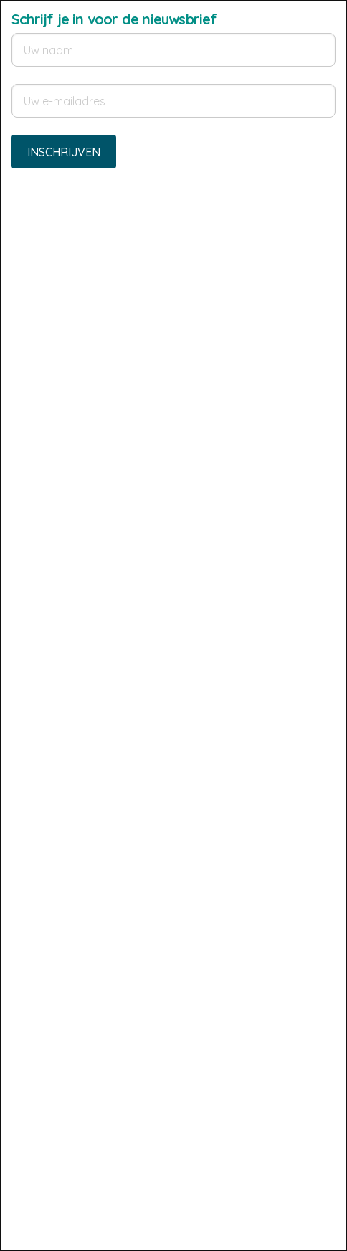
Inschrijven (63, 152)
